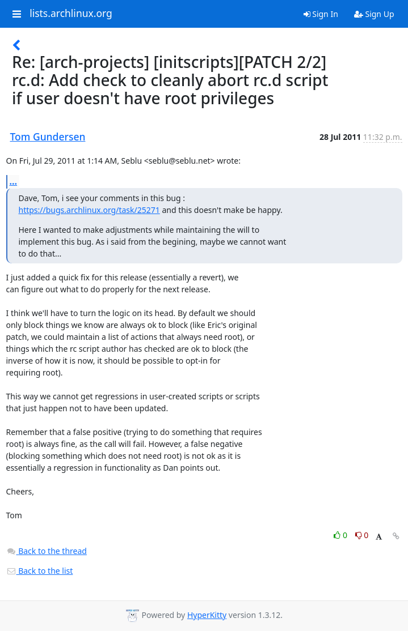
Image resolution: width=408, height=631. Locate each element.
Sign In (321, 13)
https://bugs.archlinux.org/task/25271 (89, 209)
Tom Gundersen (48, 136)
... (14, 181)
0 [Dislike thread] (362, 535)
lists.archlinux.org (71, 13)
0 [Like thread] (341, 535)
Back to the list (39, 570)
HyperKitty (206, 614)
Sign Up (374, 13)
